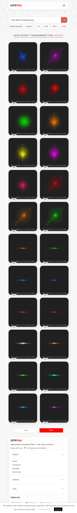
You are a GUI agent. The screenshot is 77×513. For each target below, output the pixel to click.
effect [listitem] (55, 26)
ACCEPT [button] (58, 509)
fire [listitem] (38, 26)
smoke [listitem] (63, 26)
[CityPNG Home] (16, 5)
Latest (14, 461)
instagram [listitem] (29, 26)
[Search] (64, 20)
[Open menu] (64, 5)
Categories (16, 465)
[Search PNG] (35, 20)
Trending (15, 468)
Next (51, 430)
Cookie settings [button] (44, 509)
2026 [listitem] (46, 26)
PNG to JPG (16, 472)
